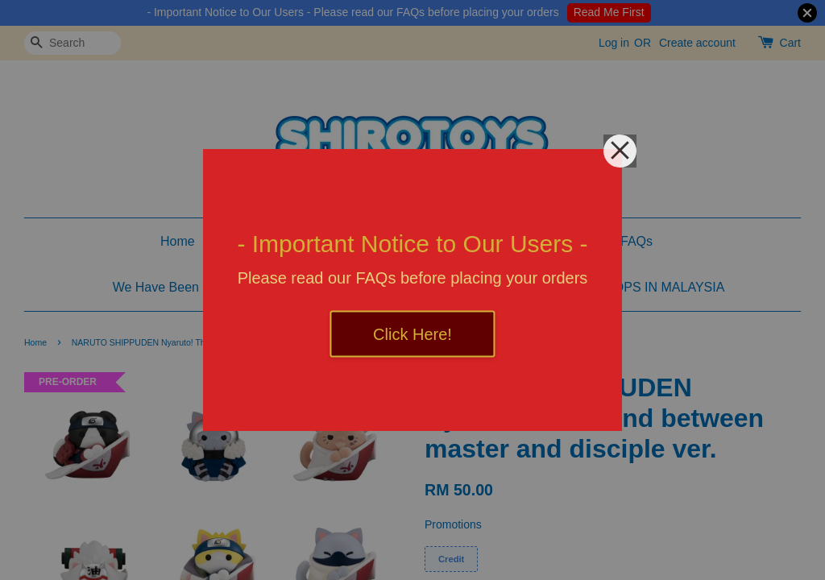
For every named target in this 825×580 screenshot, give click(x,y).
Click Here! (412, 334)
